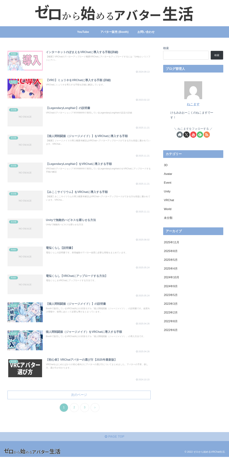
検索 (166, 48)
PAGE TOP (114, 437)
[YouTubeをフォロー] (193, 134)
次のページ (79, 395)
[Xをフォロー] (186, 134)
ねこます (193, 104)
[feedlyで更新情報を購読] (200, 134)
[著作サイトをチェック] (180, 134)
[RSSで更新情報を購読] (207, 134)
